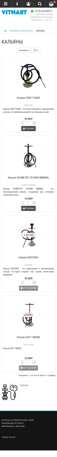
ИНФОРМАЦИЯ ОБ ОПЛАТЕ (13, 423)
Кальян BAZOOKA (28, 257)
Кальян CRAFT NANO (28, 97)
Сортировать (24, 50)
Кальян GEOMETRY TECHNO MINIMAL (28, 177)
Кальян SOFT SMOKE (28, 337)
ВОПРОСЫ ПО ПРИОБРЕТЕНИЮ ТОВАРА (18, 420)
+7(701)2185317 (41, 11)
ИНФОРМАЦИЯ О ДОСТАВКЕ (13, 426)
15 (36, 50)
